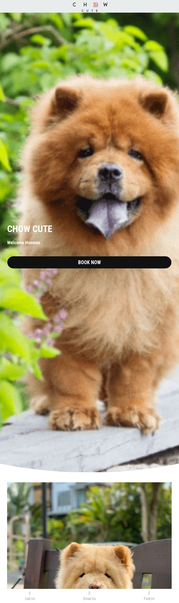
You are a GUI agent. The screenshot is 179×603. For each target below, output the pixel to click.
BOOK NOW (89, 262)
